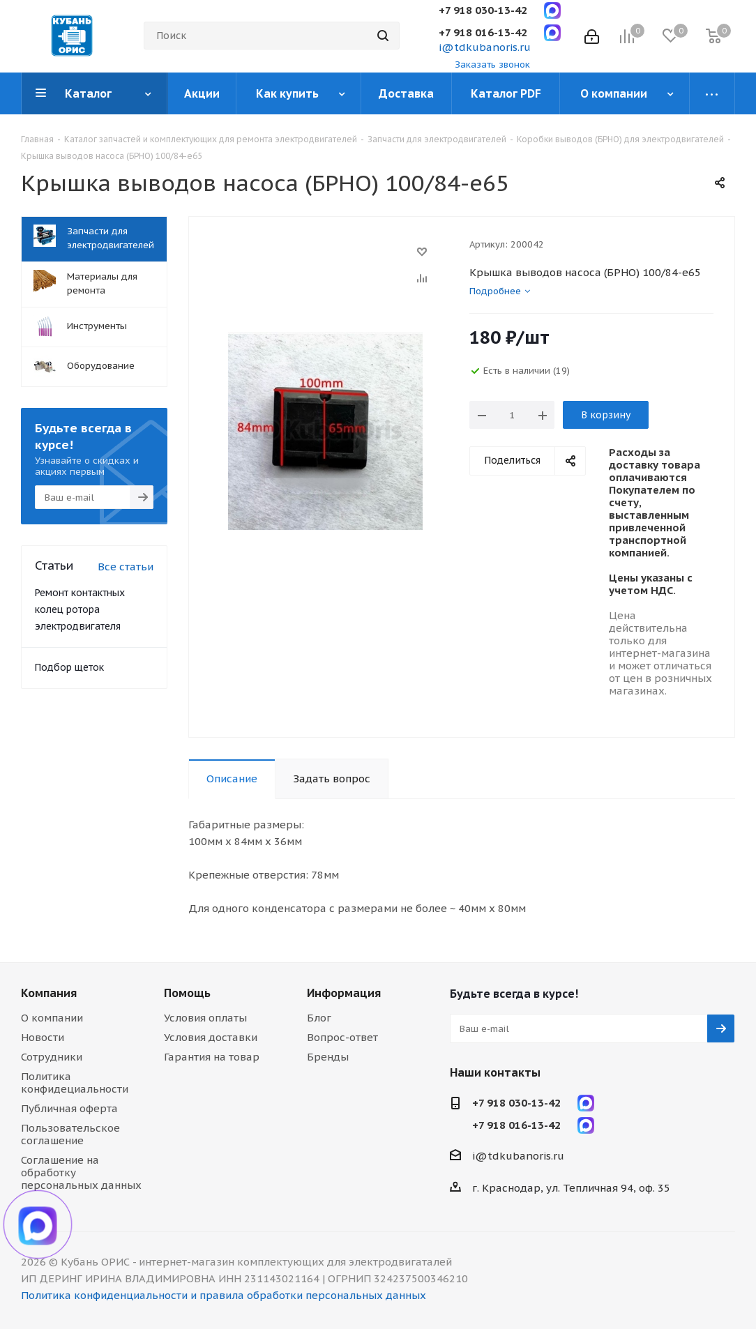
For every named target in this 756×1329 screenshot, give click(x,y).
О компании (52, 1017)
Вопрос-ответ (342, 1037)
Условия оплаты (205, 1017)
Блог (319, 1017)
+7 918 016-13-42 (483, 32)
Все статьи (125, 566)
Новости (42, 1037)
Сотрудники (51, 1056)
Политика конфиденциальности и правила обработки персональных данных (223, 1295)
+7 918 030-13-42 (483, 10)
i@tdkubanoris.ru (485, 47)
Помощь (187, 993)
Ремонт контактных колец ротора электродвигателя (80, 609)
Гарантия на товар (211, 1056)
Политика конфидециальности (74, 1082)
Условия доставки (210, 1037)
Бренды (328, 1056)
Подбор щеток (69, 667)
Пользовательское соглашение (70, 1134)
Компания (49, 993)
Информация (344, 993)
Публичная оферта (69, 1108)
